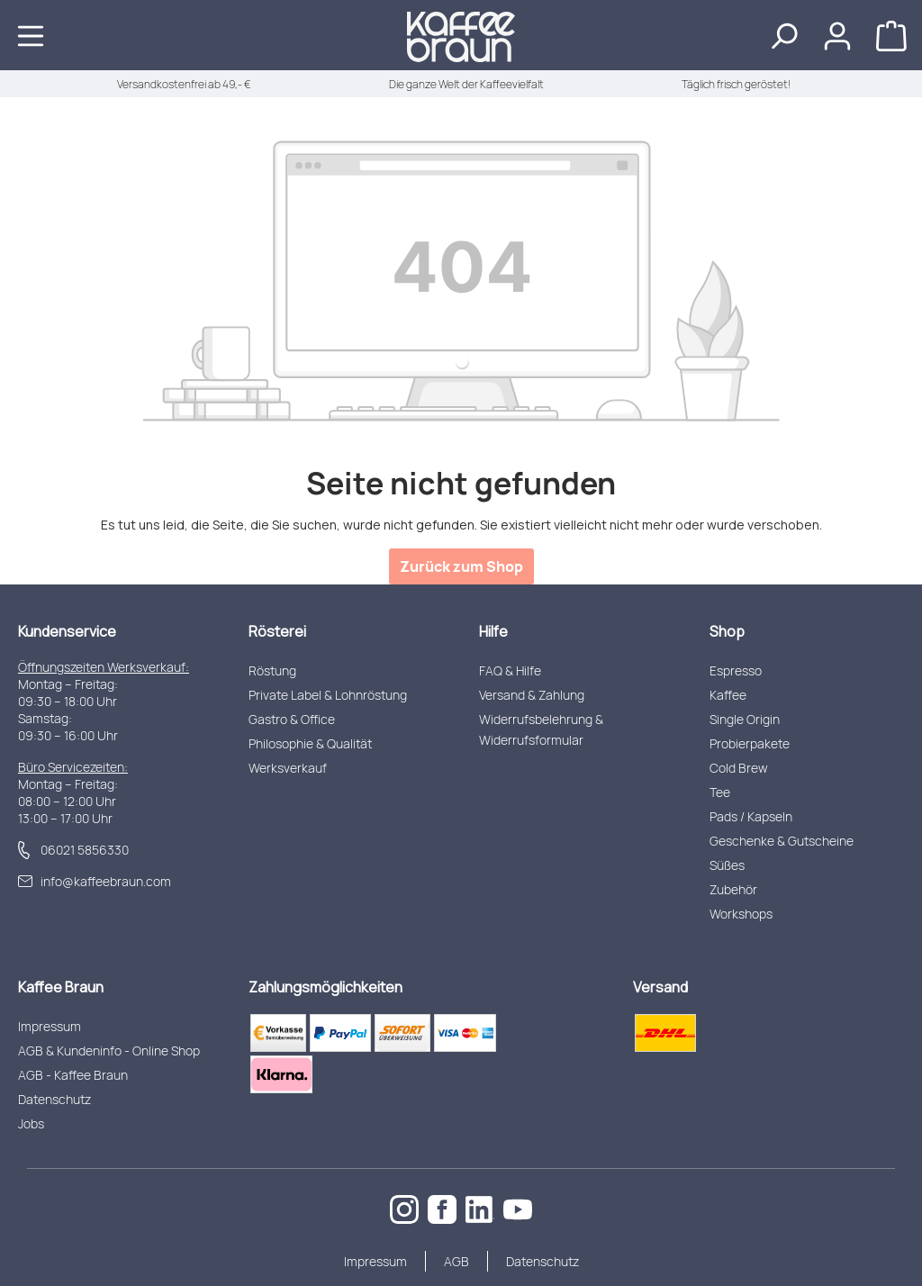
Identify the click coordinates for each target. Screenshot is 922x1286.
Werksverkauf (288, 767)
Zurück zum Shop (461, 566)
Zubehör (733, 889)
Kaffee (728, 694)
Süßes (727, 865)
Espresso (736, 670)
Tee (720, 792)
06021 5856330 (85, 849)
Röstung (272, 670)
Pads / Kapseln (751, 816)
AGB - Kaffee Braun (73, 1074)
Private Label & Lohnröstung (328, 694)
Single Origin (745, 719)
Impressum (49, 1026)
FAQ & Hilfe (510, 670)
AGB (456, 1261)
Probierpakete (750, 743)
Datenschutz (54, 1099)
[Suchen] (783, 35)
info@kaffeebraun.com (106, 881)
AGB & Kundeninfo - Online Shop (109, 1050)
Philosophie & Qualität (310, 743)
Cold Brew (739, 767)
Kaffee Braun (61, 987)
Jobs (31, 1123)
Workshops (741, 913)
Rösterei (277, 631)
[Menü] (31, 35)
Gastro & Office (292, 719)
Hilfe (493, 631)
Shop (727, 631)
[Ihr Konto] (837, 35)
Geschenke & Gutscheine (782, 840)
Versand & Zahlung (531, 694)
